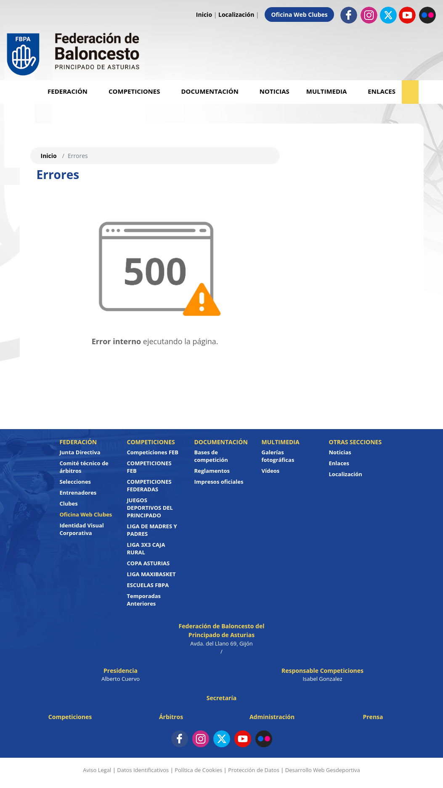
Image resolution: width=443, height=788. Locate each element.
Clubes (69, 503)
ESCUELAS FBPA (148, 585)
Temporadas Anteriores (144, 599)
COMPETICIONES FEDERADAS (149, 485)
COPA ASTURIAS (148, 563)
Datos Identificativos (143, 770)
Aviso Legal (97, 770)
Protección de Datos (253, 770)
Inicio (204, 14)
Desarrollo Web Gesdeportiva (322, 770)
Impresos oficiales (219, 481)
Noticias (274, 91)
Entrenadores (78, 492)
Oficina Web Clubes (299, 14)
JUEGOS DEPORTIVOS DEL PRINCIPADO (150, 507)
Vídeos (271, 470)
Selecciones (75, 481)
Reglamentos (212, 470)
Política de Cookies (198, 770)
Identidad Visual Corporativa (82, 529)
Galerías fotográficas (278, 456)
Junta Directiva (80, 452)
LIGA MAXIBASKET (151, 574)
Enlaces (381, 91)
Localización (236, 14)
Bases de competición (211, 456)
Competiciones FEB (153, 452)
